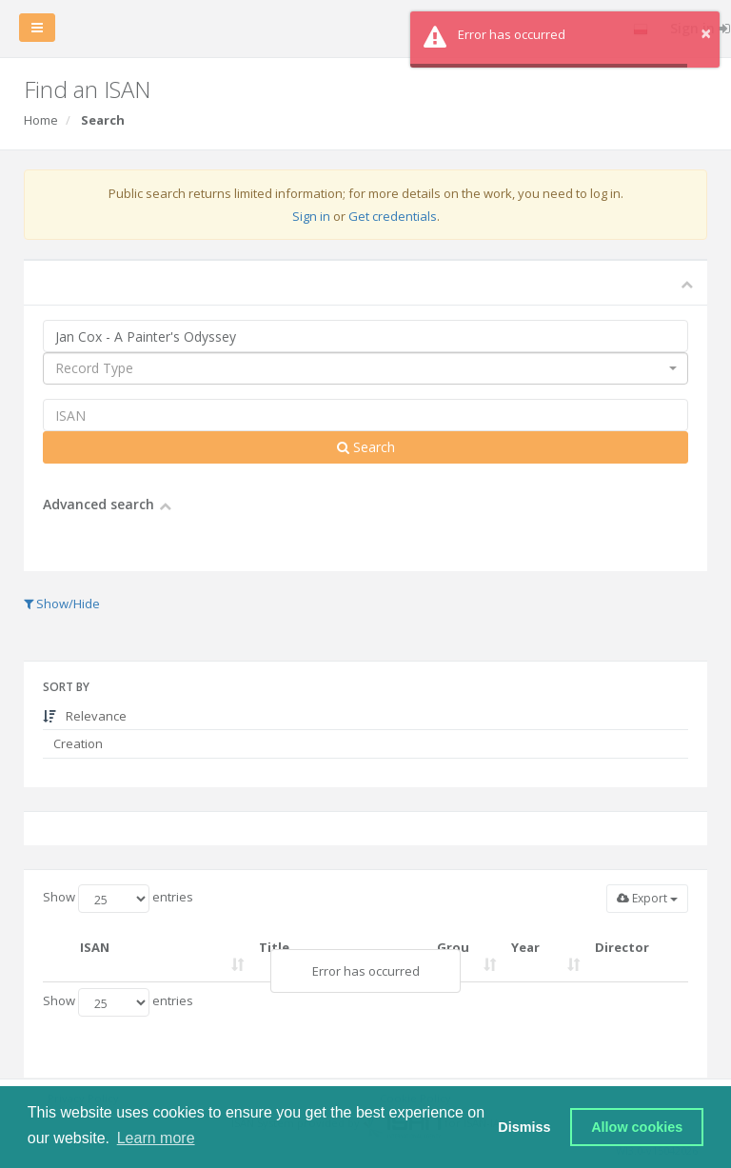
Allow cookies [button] (636, 1127)
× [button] (706, 33)
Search (366, 447)
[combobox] (365, 368)
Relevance (85, 715)
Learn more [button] (156, 1138)
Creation (76, 743)
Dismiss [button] (524, 1127)
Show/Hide (62, 603)
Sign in (311, 216)
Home (41, 120)
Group (453, 956)
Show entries (118, 898)
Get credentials (392, 216)
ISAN (94, 947)
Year (525, 947)
